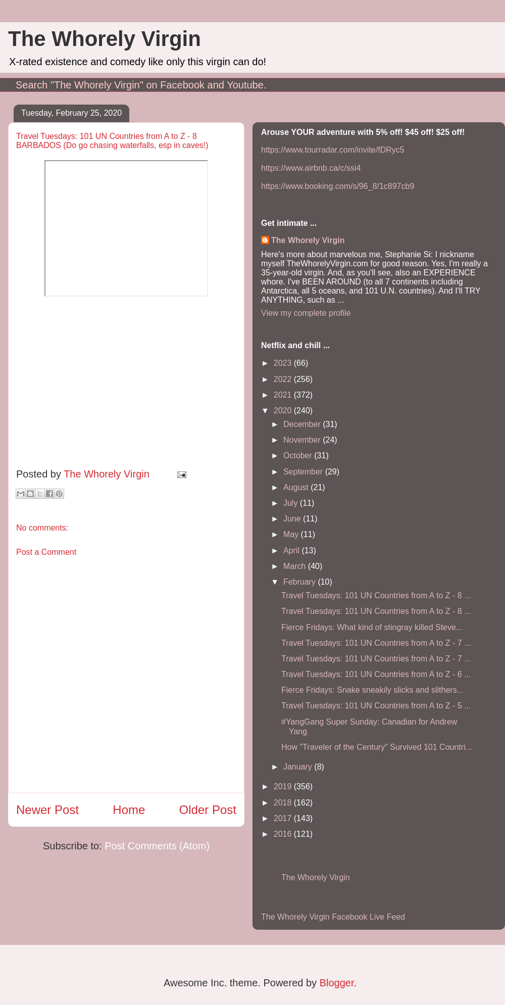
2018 (284, 802)
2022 (284, 379)
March (295, 566)
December (303, 424)
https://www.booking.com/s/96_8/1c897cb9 (337, 186)
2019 (284, 786)
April (292, 550)
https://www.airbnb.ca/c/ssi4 (311, 168)
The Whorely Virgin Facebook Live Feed (333, 917)
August (297, 487)
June (293, 518)
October (298, 455)
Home (129, 810)
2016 (284, 834)
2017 (284, 818)
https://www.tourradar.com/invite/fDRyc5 (333, 150)
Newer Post (47, 810)
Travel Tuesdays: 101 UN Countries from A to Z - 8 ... (376, 595)
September (304, 471)
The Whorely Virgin (104, 39)
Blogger (337, 982)
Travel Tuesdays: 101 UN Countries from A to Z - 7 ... (376, 643)
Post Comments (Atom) (157, 845)
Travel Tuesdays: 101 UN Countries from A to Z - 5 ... (376, 705)
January (298, 766)
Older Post (207, 810)
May (292, 534)
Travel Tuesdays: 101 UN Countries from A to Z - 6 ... (376, 674)
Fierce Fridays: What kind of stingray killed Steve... (372, 627)
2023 (284, 363)
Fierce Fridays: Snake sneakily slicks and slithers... (372, 690)
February (300, 582)
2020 (284, 410)
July (291, 503)
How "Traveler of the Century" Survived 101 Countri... (376, 747)
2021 (284, 395)
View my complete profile (306, 313)
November (303, 440)
